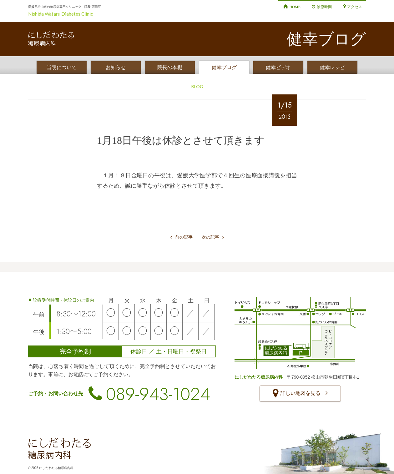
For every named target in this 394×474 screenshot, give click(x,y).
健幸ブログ (224, 67)
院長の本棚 (169, 67)
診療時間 (324, 6)
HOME (294, 6)
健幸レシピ (332, 67)
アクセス (354, 6)
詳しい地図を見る (300, 394)
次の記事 (213, 237)
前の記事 (181, 237)
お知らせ (116, 67)
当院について (62, 67)
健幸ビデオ (278, 67)
